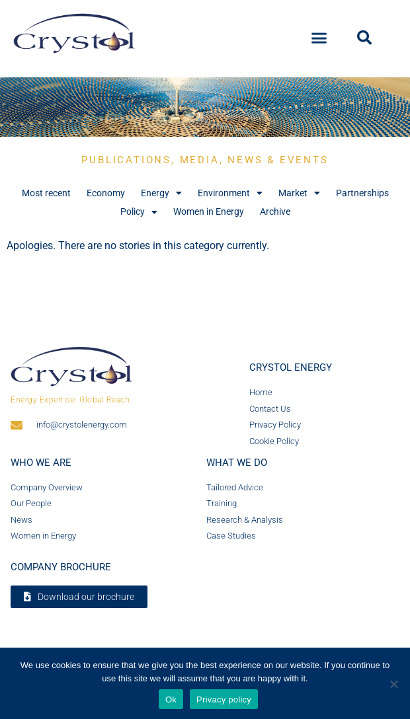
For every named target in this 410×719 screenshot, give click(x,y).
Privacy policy (223, 699)
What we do (236, 463)
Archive (275, 211)
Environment (230, 193)
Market (299, 193)
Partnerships (362, 193)
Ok (171, 699)
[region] (205, 107)
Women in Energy (208, 211)
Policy (138, 211)
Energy (161, 193)
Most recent (46, 193)
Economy (106, 193)
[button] (319, 34)
